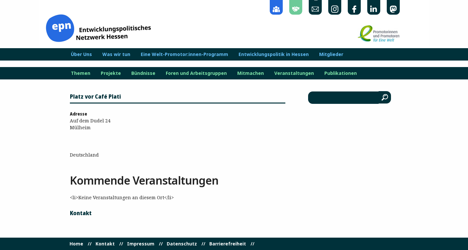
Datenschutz (182, 244)
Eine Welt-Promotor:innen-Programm (184, 54)
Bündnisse (143, 73)
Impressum (140, 244)
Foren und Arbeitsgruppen (196, 73)
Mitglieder (331, 54)
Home (76, 244)
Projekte (111, 73)
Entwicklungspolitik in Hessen (274, 54)
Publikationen (340, 73)
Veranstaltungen (294, 73)
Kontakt (105, 244)
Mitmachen (250, 73)
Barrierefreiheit (227, 244)
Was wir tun (116, 54)
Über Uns (81, 54)
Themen (80, 73)
